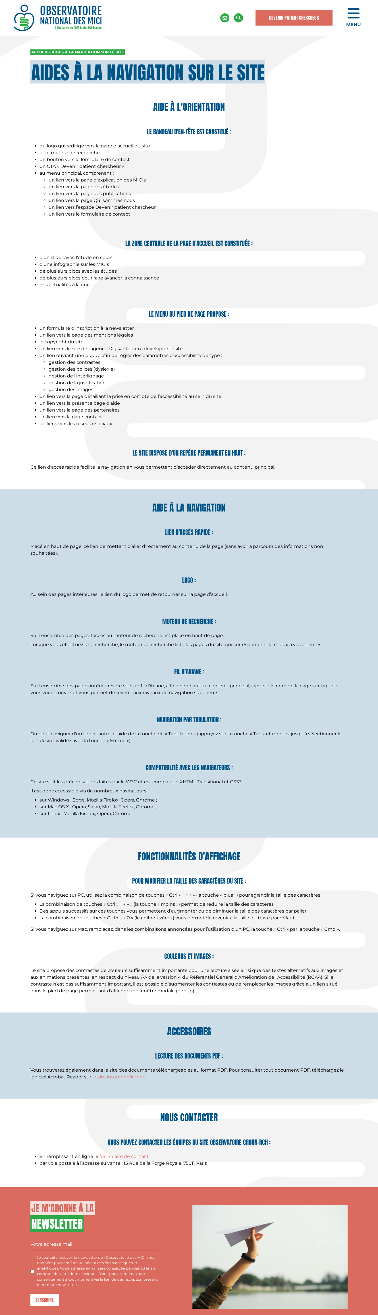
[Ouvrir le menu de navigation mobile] (353, 18)
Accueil (39, 52)
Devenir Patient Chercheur (294, 17)
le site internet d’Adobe (119, 1077)
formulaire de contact (124, 1156)
